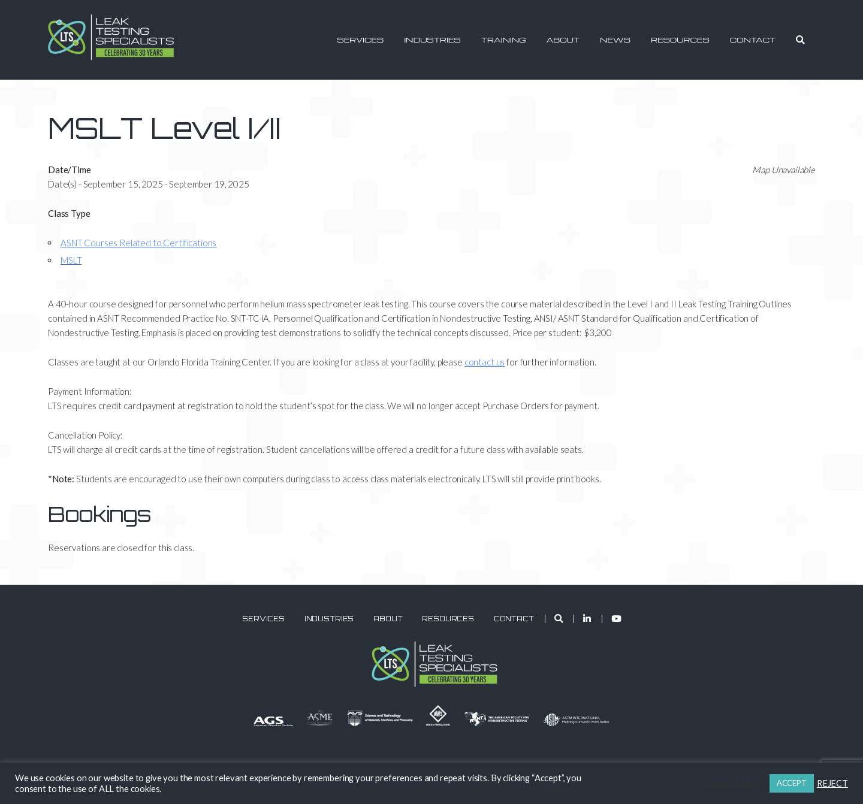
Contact (753, 39)
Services (360, 39)
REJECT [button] (832, 783)
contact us (484, 361)
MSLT (71, 260)
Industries (432, 39)
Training (503, 39)
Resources (680, 39)
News (615, 39)
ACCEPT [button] (792, 783)
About (563, 39)
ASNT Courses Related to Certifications (138, 242)
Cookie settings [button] (731, 783)
